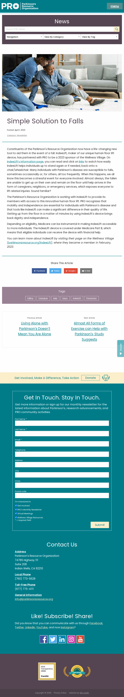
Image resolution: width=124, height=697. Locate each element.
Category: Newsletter (17, 135)
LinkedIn (30, 627)
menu (115, 6)
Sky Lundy (84, 693)
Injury (65, 298)
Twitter (19, 627)
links (81, 162)
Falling (30, 298)
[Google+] (71, 270)
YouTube (42, 627)
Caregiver (43, 298)
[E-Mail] (86, 270)
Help (55, 298)
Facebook (96, 623)
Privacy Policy (60, 693)
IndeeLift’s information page (25, 162)
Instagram (67, 627)
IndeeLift (77, 298)
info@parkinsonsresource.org (34, 599)
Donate (90, 378)
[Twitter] (55, 270)
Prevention (91, 298)
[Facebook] (39, 270)
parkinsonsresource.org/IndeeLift (29, 243)
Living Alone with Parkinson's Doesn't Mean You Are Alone (34, 328)
